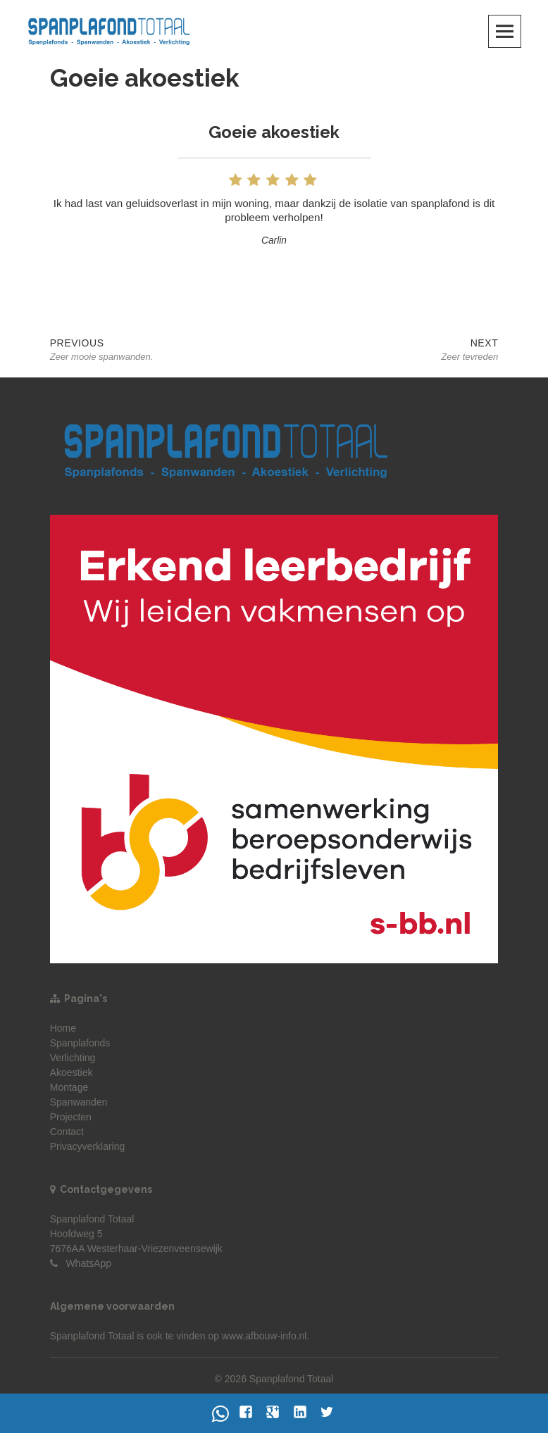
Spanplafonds (80, 1043)
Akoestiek (71, 1072)
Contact (67, 1131)
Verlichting (73, 1057)
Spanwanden (79, 1102)
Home (63, 1028)
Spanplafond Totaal (92, 1335)
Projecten (71, 1116)
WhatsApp (88, 1263)
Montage (69, 1087)
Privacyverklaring (87, 1146)
